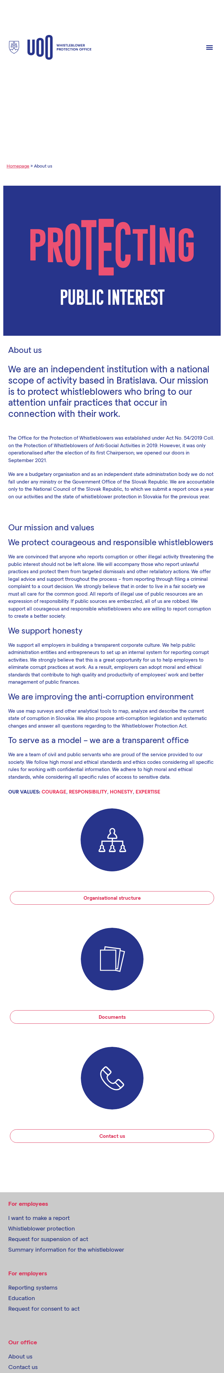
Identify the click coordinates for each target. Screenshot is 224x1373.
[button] (209, 47)
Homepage (18, 166)
